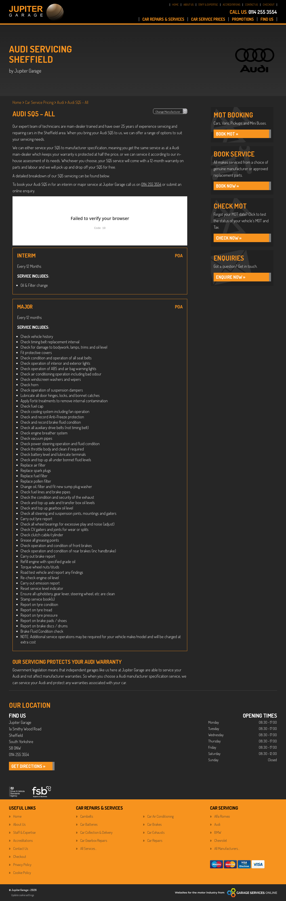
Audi (217, 824)
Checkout (19, 856)
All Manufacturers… (227, 848)
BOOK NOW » (228, 186)
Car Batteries (88, 824)
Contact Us (20, 848)
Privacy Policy (22, 864)
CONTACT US (251, 4)
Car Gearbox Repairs (93, 840)
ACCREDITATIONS (231, 4)
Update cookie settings (22, 895)
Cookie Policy (22, 872)
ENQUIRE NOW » (231, 277)
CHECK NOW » (229, 238)
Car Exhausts (155, 832)
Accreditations (23, 840)
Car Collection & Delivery (96, 832)
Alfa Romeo (222, 816)
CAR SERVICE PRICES (208, 19)
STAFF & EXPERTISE (208, 4)
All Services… (88, 848)
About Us (19, 824)
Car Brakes (154, 824)
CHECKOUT (268, 4)
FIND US (267, 19)
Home (17, 816)
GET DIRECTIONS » (28, 766)
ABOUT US (188, 4)
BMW (217, 832)
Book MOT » (227, 134)
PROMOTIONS (243, 19)
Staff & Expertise (24, 832)
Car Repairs (154, 840)
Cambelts (86, 816)
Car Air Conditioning (160, 816)
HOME (175, 4)
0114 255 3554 (253, 11)
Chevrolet (220, 840)
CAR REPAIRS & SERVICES (163, 19)
